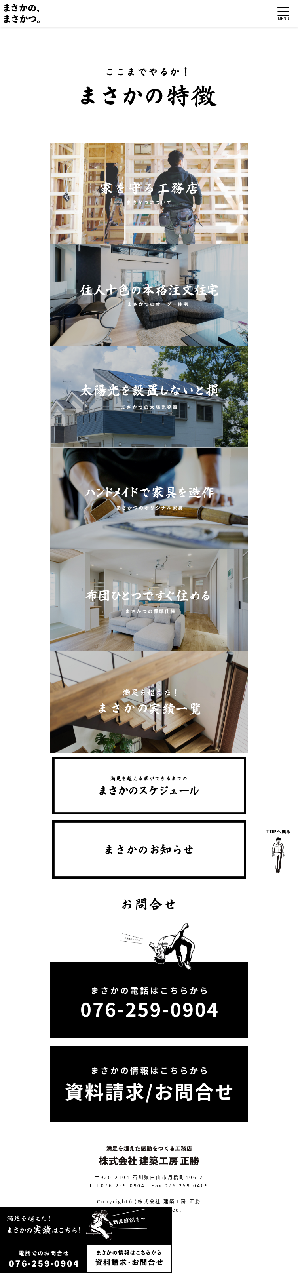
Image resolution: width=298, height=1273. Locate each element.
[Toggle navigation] (283, 13)
